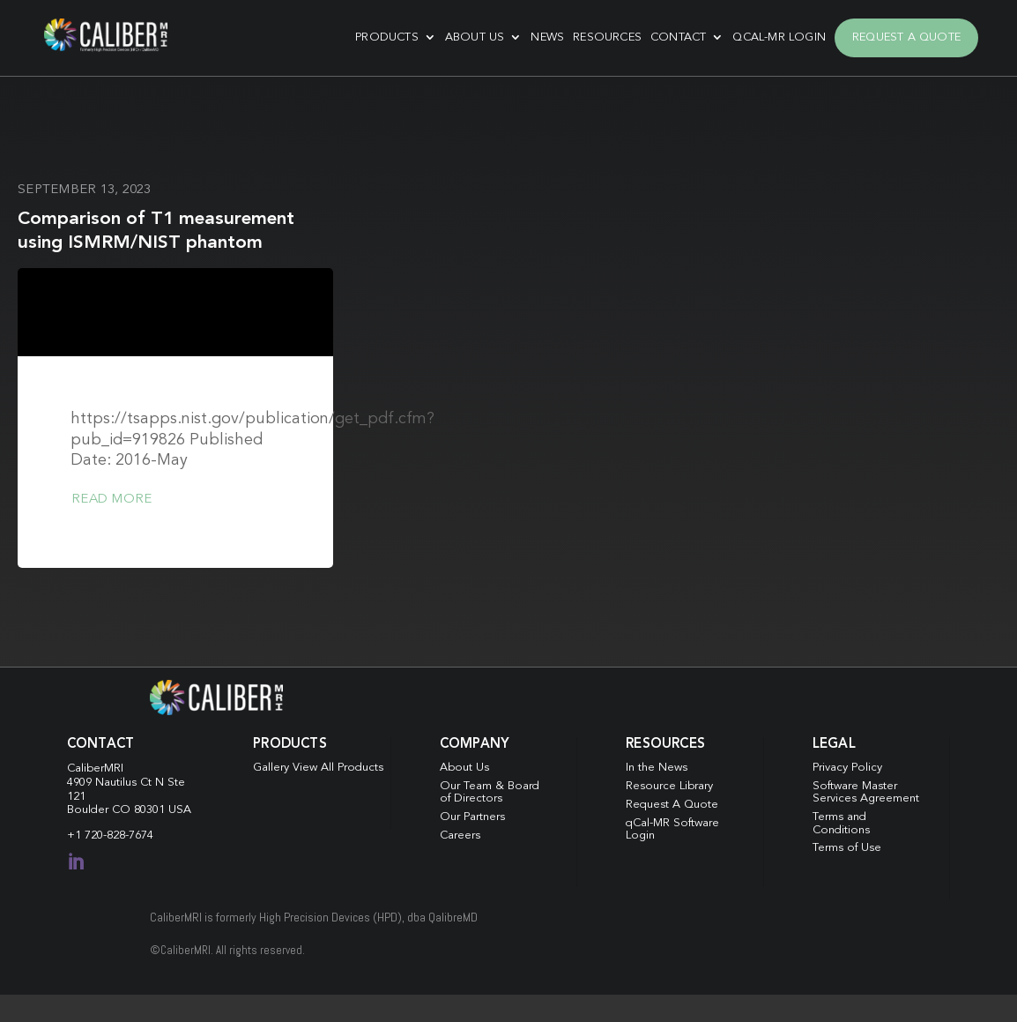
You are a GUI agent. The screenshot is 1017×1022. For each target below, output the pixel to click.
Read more (111, 499)
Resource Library (669, 786)
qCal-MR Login (779, 37)
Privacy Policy (847, 767)
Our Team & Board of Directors (489, 792)
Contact (678, 37)
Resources (607, 37)
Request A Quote (906, 37)
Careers (460, 835)
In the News (656, 767)
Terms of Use (847, 848)
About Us (475, 37)
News (547, 37)
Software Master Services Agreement (866, 792)
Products (387, 37)
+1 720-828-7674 (110, 835)
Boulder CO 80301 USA (129, 810)
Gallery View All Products (318, 767)
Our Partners (472, 817)
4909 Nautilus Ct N (117, 782)
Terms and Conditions (841, 823)
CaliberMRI (95, 768)
